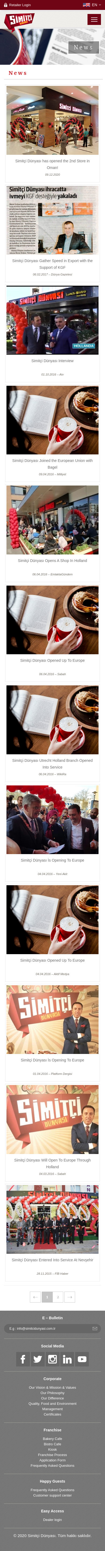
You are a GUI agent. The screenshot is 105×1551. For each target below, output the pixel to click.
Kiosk (52, 1449)
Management (52, 1409)
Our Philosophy (53, 1393)
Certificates (52, 1414)
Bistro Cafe (52, 1444)
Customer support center (52, 1495)
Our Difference (52, 1398)
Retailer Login (20, 5)
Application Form (52, 1460)
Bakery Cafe (52, 1439)
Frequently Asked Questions (53, 1466)
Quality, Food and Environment (52, 1404)
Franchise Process (52, 1455)
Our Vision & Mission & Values (52, 1387)
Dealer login (52, 1520)
